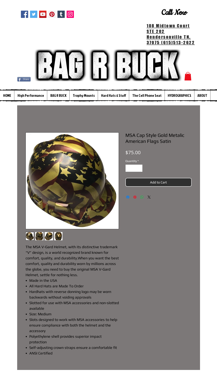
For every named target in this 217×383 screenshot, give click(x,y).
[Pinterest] (52, 14)
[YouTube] (42, 14)
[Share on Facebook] (128, 197)
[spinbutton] (134, 168)
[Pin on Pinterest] (135, 197)
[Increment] (139, 168)
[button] (187, 76)
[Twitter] (33, 14)
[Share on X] (149, 197)
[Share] (24, 79)
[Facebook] (24, 14)
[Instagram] (70, 14)
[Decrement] (128, 168)
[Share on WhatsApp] (142, 197)
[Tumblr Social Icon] (61, 14)
